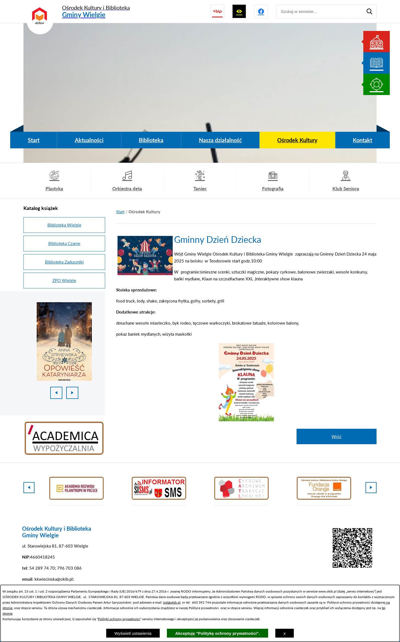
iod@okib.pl (171, 602)
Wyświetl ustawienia (132, 633)
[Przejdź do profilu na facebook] (261, 11)
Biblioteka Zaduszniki (64, 261)
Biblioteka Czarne (64, 243)
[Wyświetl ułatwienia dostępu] (239, 11)
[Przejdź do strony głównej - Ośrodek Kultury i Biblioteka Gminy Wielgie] (76, 11)
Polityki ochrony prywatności (119, 619)
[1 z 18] (64, 341)
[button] (145, 273)
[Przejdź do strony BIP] (217, 11)
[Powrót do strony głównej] (120, 211)
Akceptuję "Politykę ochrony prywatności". (217, 633)
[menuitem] (33, 140)
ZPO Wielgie (64, 280)
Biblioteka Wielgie (64, 224)
